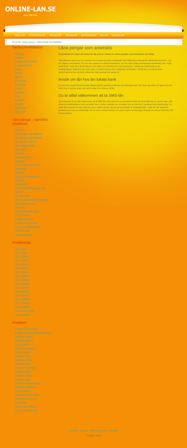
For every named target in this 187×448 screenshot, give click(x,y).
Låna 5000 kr (21, 272)
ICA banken (21, 84)
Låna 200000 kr (22, 303)
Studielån (19, 180)
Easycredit (20, 112)
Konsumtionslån (23, 157)
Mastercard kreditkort (25, 348)
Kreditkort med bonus (25, 399)
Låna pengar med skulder (27, 165)
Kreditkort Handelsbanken (28, 383)
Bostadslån (88, 35)
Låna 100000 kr (22, 299)
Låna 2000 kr (21, 260)
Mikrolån (19, 172)
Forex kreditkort (22, 391)
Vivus (17, 96)
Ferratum (19, 57)
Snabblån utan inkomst (26, 223)
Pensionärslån (22, 215)
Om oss (84, 430)
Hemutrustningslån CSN (27, 211)
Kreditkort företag (23, 360)
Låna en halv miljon (24, 311)
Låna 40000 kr (22, 287)
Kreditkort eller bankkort (27, 410)
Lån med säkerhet (24, 235)
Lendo (18, 69)
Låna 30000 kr (22, 284)
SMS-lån (20, 35)
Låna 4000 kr (21, 268)
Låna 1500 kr (21, 256)
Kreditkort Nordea (23, 375)
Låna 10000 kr (22, 276)
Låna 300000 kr (22, 307)
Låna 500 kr (21, 249)
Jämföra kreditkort (24, 340)
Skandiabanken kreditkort (27, 395)
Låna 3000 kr (21, 264)
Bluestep (19, 53)
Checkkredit (21, 169)
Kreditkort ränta (22, 356)
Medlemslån (21, 184)
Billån (104, 35)
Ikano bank (20, 81)
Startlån (19, 192)
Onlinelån (118, 35)
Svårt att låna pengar (25, 203)
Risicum (19, 77)
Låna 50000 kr (22, 291)
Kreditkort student (23, 337)
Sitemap (73, 430)
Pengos (19, 73)
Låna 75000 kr (22, 295)
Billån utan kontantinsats (27, 176)
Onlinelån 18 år (22, 231)
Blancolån (20, 207)
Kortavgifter (20, 402)
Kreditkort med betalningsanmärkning (33, 333)
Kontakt (113, 430)
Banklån (19, 130)
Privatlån (55, 35)
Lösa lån (19, 153)
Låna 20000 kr (22, 280)
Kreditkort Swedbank (25, 387)
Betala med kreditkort (25, 406)
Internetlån (20, 149)
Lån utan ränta (22, 196)
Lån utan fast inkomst (25, 141)
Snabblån (71, 35)
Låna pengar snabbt (25, 145)
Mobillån (19, 104)
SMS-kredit (20, 108)
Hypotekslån (37, 35)
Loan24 (19, 88)
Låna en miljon (22, 315)
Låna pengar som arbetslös (28, 134)
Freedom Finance (23, 65)
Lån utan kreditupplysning (27, 227)
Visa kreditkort (22, 344)
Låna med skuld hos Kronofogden (31, 200)
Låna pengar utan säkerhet (28, 138)
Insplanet (19, 92)
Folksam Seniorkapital (26, 61)
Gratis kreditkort (23, 364)
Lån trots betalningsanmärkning (30, 188)
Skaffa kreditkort (23, 371)
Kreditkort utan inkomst (26, 329)
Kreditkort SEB (22, 379)
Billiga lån (20, 161)
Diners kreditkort (23, 352)
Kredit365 (20, 100)
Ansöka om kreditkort (25, 368)
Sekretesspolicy (99, 430)
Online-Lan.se (8, 35)
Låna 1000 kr (21, 253)
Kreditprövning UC (24, 219)
